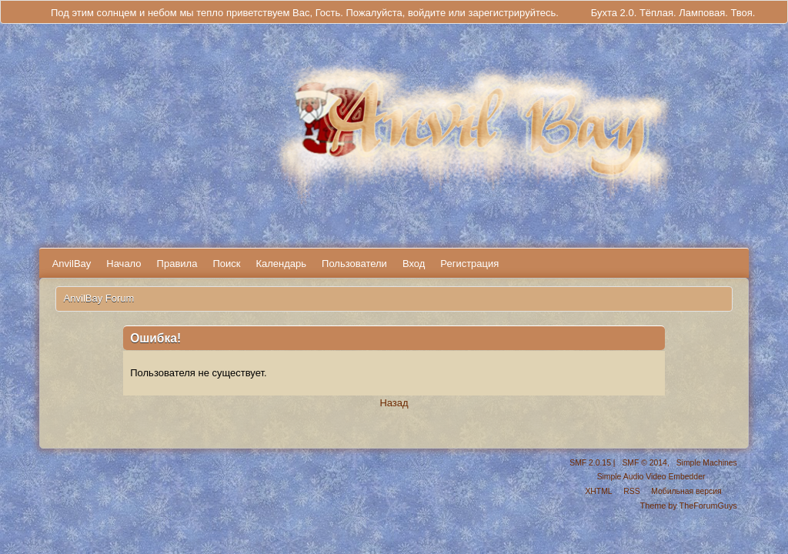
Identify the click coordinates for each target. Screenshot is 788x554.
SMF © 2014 (644, 463)
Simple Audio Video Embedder (651, 476)
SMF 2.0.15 (590, 463)
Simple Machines (706, 463)
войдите (427, 12)
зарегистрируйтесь (512, 12)
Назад (393, 403)
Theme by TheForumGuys (688, 505)
